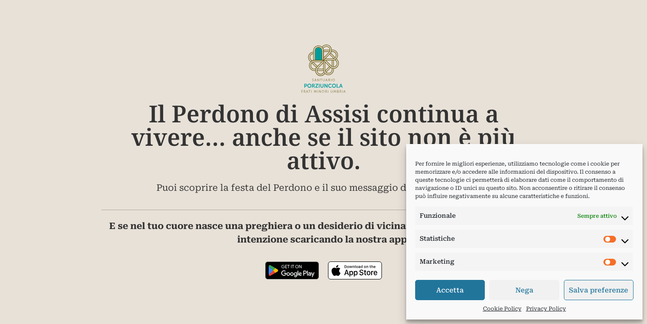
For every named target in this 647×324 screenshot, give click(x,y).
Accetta (450, 290)
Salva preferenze (598, 290)
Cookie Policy (502, 309)
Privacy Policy (546, 309)
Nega (524, 290)
